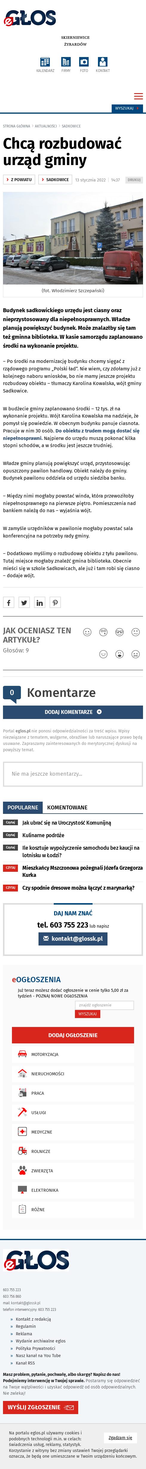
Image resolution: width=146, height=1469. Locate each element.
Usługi (30, 1112)
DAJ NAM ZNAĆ (73, 913)
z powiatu (19, 179)
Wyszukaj (127, 108)
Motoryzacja (36, 1053)
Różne (30, 1209)
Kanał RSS (25, 1363)
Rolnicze (32, 1150)
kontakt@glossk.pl (73, 938)
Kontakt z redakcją (33, 1319)
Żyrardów (75, 44)
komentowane (67, 807)
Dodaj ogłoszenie (73, 1035)
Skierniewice (75, 38)
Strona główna (16, 126)
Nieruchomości (39, 1073)
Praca (29, 1092)
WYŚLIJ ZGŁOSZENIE (34, 1407)
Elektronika (36, 1189)
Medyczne (33, 1131)
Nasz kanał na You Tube (38, 1355)
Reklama (24, 1333)
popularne (22, 807)
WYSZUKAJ (88, 1014)
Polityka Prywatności (35, 1348)
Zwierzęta (34, 1170)
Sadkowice (71, 126)
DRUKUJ (135, 180)
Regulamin (26, 1326)
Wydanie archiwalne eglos (41, 1341)
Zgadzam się (123, 1437)
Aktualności (46, 126)
